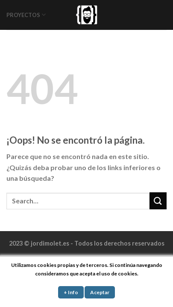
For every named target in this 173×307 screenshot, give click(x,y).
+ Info (71, 292)
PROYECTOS (26, 15)
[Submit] (158, 200)
